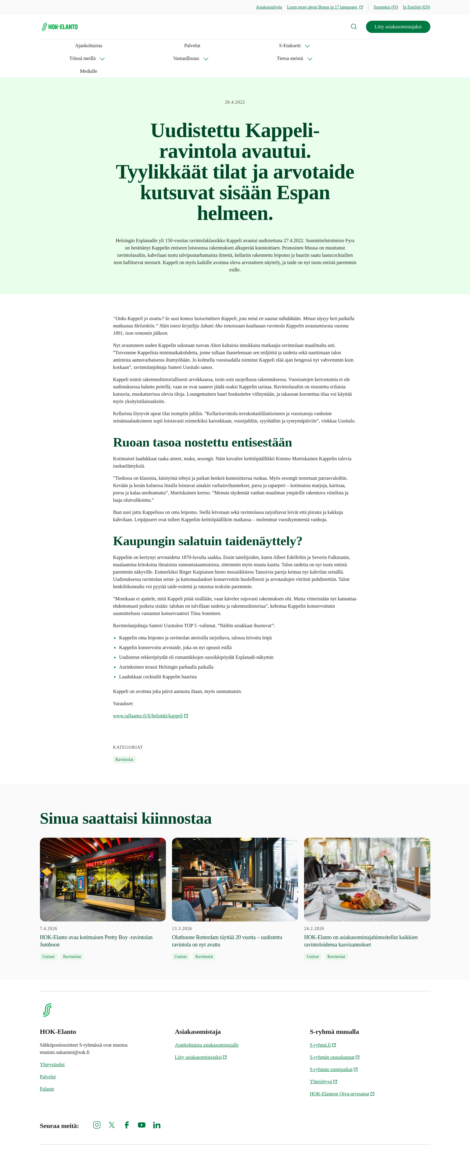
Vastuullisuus (193, 45)
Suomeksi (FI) (386, 7)
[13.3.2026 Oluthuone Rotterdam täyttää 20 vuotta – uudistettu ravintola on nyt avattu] (235, 873)
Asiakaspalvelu (269, 7)
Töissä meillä (148, 45)
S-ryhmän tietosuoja (314, 1134)
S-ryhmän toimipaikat (334, 1043)
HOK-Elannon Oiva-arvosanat (342, 1068)
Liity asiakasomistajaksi (398, 26)
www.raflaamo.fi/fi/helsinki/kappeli (150, 690)
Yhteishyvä (324, 1056)
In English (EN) (416, 7)
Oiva (423, 1134)
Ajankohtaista (53, 45)
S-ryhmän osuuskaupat (335, 1031)
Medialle (277, 45)
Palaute (47, 1063)
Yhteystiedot (52, 1038)
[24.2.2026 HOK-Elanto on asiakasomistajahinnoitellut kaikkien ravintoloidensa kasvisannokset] (367, 873)
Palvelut (81, 45)
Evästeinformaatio (266, 1134)
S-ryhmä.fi (323, 1019)
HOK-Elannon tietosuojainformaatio (375, 1134)
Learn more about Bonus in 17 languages (325, 7)
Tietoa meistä (237, 45)
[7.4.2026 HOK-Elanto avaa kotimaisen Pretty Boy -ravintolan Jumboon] (103, 873)
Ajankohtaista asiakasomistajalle (207, 1019)
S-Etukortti (106, 45)
